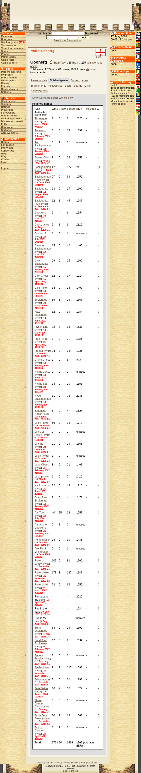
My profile (7, 74)
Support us (7, 150)
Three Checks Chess (39, 703)
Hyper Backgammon (43, 397)
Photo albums (9, 77)
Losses (71, 109)
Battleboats (41, 188)
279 (22, 42)
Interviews (7, 147)
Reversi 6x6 (42, 572)
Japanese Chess (40, 412)
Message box (8, 80)
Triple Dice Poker (41, 717)
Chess (38, 224)
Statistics (6, 130)
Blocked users (9, 89)
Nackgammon (43, 485)
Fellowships (8, 112)
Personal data (39, 80)
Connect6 (40, 233)
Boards (78, 85)
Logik (38, 455)
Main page (7, 36)
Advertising (92, 762)
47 (87, 69)
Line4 (38, 422)
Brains (5, 142)
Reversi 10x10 (39, 562)
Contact (5, 159)
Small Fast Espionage (41, 642)
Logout (5, 168)
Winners (6, 104)
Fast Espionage (41, 313)
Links (4, 162)
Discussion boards (12, 121)
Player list (7, 109)
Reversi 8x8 (42, 584)
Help (3, 153)
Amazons (40, 130)
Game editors (9, 62)
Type (37, 109)
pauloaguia (125, 101)
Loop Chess (42, 464)
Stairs (4, 51)
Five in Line (41, 326)
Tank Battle (41, 688)
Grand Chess (42, 359)
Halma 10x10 (42, 371)
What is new (8, 101)
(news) (99, 57)
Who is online (9, 115)
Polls (4, 124)
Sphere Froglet (39, 657)
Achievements (9, 133)
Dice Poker (41, 287)
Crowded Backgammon (43, 247)
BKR (79, 109)
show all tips (118, 103)
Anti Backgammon (43, 144)
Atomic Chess (43, 157)
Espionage (41, 299)
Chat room (7, 127)
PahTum (40, 512)
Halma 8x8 (41, 383)
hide (114, 85)
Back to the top (70, 771)
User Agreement (45, 762)
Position (91, 109)
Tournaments (8, 45)
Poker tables (8, 57)
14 (98, 167)
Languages (7, 145)
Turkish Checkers (40, 729)
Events (5, 83)
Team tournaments (12, 48)
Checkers (40, 212)
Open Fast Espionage (41, 499)
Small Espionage (41, 629)
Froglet (39, 350)
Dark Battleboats (41, 262)
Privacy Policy (62, 762)
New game (7, 39)
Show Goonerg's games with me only (52, 97)
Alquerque (41, 118)
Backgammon (43, 167)
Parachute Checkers (41, 526)
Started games (79, 80)
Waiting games (9, 42)
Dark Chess (42, 275)
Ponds (5, 54)
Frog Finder (41, 338)
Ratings (5, 107)
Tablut (38, 679)
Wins (55, 109)
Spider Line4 (42, 667)
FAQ (3, 156)
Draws (62, 109)
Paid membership (11, 71)
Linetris (39, 443)
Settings (6, 92)
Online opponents (11, 118)
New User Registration (67, 40)
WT (99, 109)
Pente (38, 539)
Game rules (7, 59)
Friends (5, 86)
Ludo (38, 476)
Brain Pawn (60, 62)
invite (38, 121)
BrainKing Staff (78, 762)
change (127, 39)
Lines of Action (39, 433)
